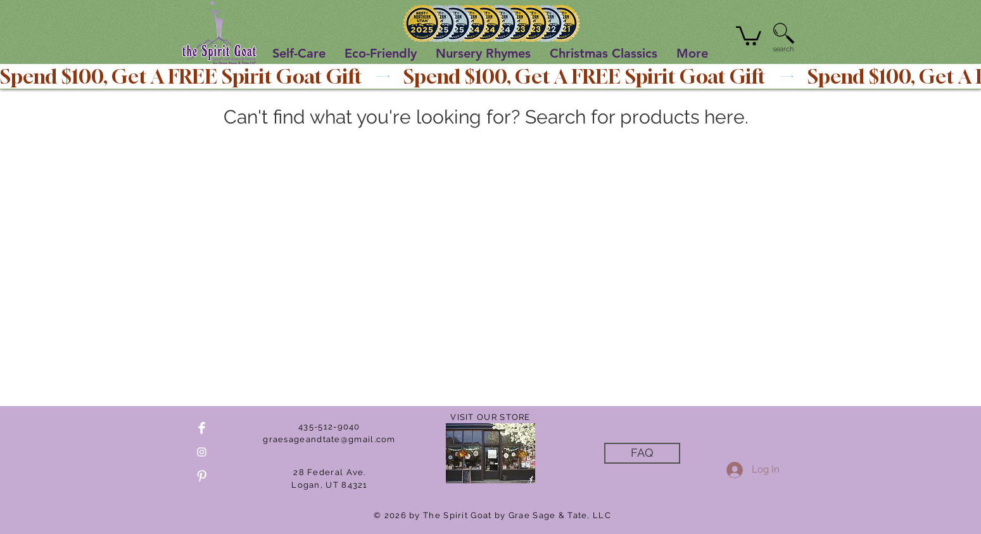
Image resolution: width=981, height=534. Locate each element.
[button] (748, 35)
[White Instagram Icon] (202, 452)
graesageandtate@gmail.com (329, 439)
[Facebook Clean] (202, 428)
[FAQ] (642, 453)
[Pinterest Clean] (202, 476)
